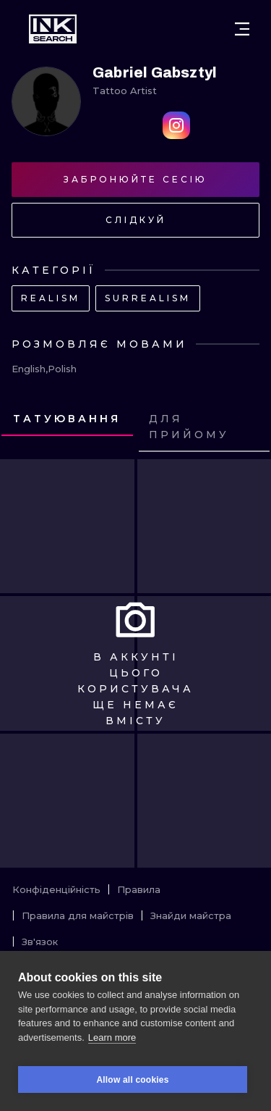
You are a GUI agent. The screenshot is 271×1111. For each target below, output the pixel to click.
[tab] (67, 419)
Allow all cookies (132, 1080)
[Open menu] (242, 29)
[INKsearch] (53, 29)
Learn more (112, 1037)
